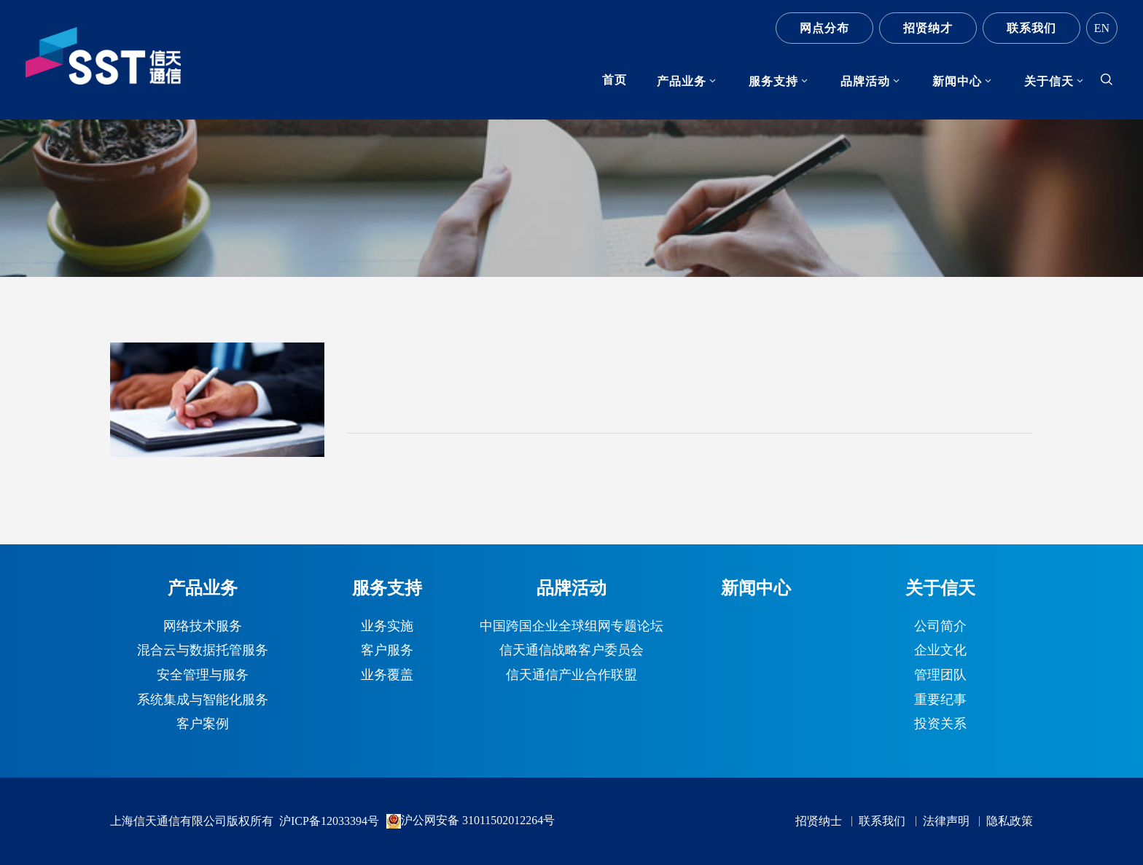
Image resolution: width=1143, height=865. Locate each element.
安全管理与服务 (203, 675)
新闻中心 (957, 81)
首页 (614, 80)
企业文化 (940, 650)
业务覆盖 (387, 675)
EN (1101, 28)
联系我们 (1031, 28)
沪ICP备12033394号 (329, 821)
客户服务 (387, 650)
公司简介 (940, 626)
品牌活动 (865, 81)
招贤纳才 (928, 28)
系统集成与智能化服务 (202, 700)
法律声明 (946, 821)
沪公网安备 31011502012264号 (470, 821)
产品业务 (681, 81)
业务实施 (387, 626)
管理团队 (940, 675)
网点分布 (824, 28)
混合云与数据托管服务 (202, 650)
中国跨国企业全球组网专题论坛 (571, 626)
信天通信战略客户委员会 (571, 650)
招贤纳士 (818, 821)
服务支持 (773, 81)
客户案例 (202, 724)
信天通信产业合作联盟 (571, 675)
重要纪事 (940, 700)
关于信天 (1049, 81)
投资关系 (940, 724)
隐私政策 (1009, 821)
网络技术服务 (202, 626)
